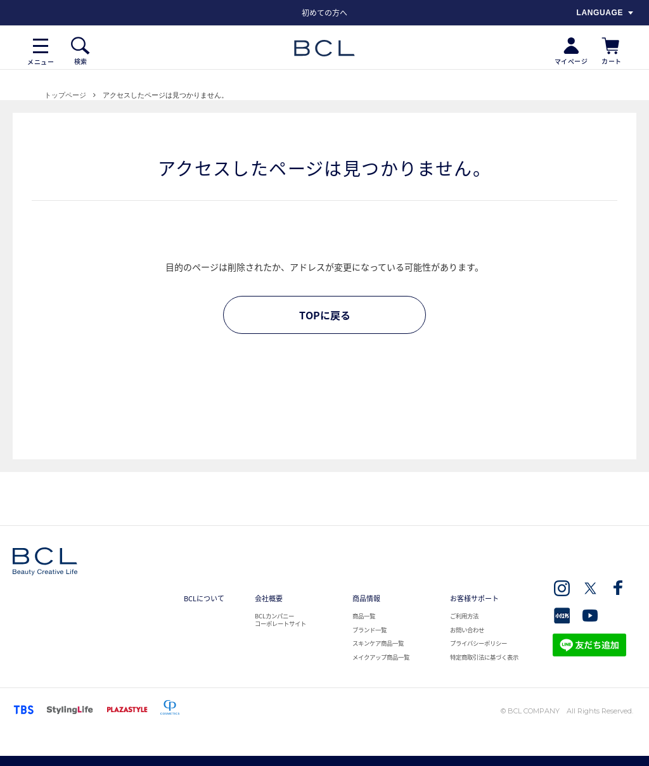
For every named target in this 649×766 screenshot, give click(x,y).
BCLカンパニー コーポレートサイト (280, 619)
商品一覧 (363, 615)
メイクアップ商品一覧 (380, 657)
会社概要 (269, 598)
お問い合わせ (467, 629)
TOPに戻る (324, 314)
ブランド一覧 (369, 629)
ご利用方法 (464, 615)
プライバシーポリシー (478, 643)
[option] (324, 12)
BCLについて (204, 598)
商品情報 (366, 598)
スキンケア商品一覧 (378, 643)
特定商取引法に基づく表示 (484, 657)
